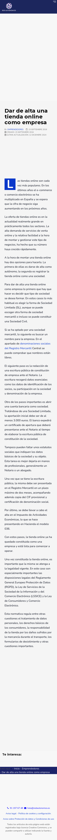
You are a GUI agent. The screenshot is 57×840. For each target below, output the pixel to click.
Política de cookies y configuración (34, 813)
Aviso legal (11, 813)
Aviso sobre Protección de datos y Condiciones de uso (28, 819)
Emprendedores (15, 129)
